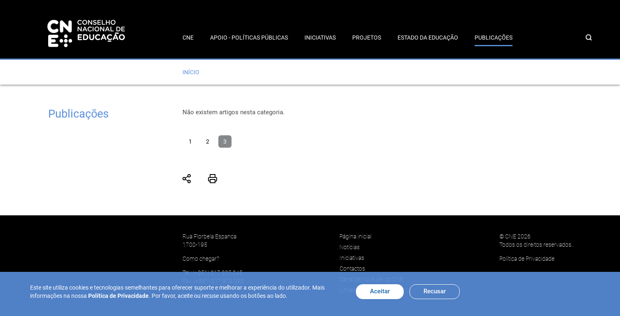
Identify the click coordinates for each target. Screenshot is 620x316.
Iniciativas (320, 37)
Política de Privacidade (526, 258)
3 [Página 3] (225, 141)
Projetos (366, 37)
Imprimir (212, 178)
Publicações (493, 37)
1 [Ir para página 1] (190, 141)
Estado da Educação (428, 37)
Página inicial (355, 236)
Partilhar (187, 178)
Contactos (352, 268)
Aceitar (380, 291)
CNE (188, 37)
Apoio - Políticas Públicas (249, 37)
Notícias (349, 247)
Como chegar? (200, 258)
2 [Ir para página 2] (207, 141)
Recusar (434, 291)
